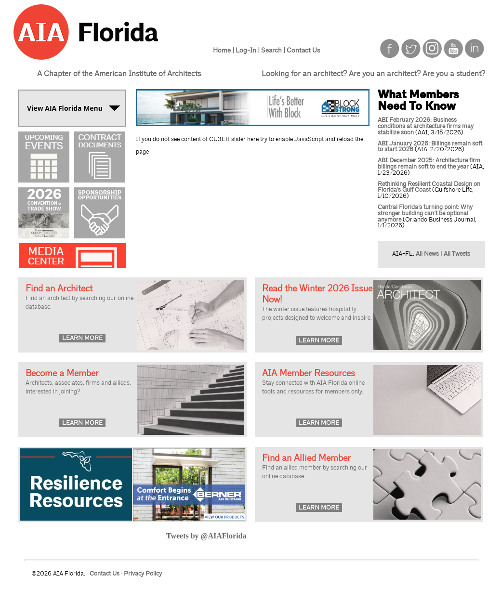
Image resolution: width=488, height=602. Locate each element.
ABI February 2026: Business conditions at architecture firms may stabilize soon (426, 126)
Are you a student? (453, 74)
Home (222, 50)
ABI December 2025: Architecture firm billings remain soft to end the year (429, 163)
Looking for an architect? (304, 74)
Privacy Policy (143, 573)
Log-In (246, 50)
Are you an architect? (385, 74)
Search (271, 50)
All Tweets (457, 254)
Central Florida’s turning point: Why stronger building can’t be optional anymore (425, 213)
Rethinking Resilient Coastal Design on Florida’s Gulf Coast (429, 187)
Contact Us (303, 50)
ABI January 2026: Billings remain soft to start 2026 (430, 147)
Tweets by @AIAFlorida (206, 536)
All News (427, 254)
